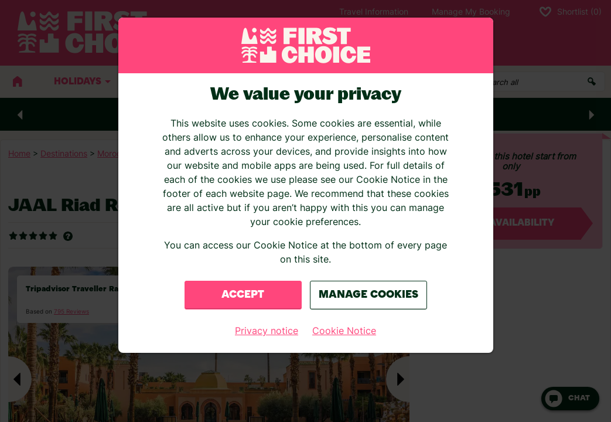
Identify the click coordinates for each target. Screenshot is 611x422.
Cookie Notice (344, 330)
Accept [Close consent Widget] (242, 295)
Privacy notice (266, 330)
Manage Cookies (368, 295)
